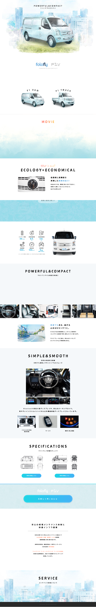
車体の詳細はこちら (31, 475)
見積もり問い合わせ (48, 499)
